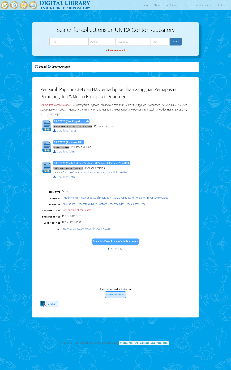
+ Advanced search (115, 50)
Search (175, 41)
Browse (174, 5)
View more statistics (115, 294)
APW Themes (110, 354)
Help (187, 5)
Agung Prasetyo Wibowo (136, 354)
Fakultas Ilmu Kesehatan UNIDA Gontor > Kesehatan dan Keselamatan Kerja (103, 204)
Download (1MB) (64, 151)
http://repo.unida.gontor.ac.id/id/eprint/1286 (86, 228)
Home (144, 5)
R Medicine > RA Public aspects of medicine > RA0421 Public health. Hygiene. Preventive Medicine (115, 197)
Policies (221, 5)
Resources (205, 5)
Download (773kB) (65, 130)
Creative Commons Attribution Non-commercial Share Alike (95, 172)
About (157, 5)
